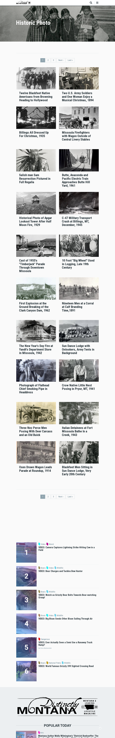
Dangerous (45, 639)
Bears (43, 568)
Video (43, 544)
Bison (43, 616)
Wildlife (60, 568)
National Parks (55, 663)
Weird (51, 544)
